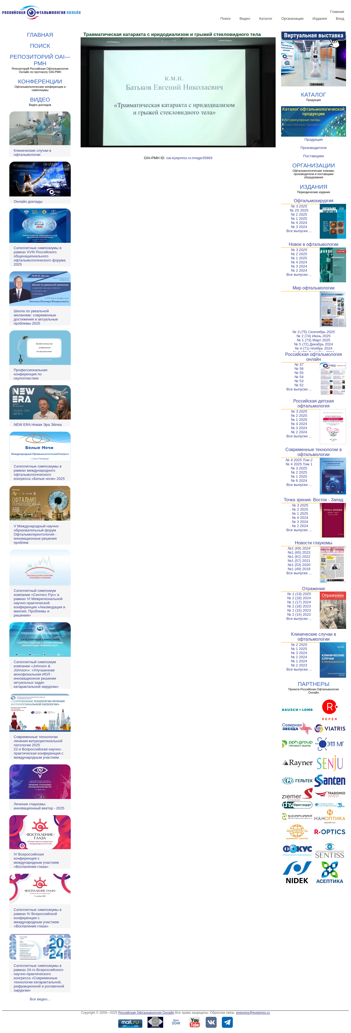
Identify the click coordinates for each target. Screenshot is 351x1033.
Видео (244, 18)
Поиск (225, 18)
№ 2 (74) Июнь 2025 (314, 336)
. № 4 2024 (299, 518)
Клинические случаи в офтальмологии (32, 152)
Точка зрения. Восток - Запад (313, 499)
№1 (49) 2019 (299, 569)
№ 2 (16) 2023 (299, 606)
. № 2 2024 (299, 526)
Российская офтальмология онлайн (313, 357)
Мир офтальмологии (314, 288)
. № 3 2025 (299, 505)
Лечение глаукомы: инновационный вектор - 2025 (39, 806)
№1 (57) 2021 (299, 561)
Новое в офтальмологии (313, 244)
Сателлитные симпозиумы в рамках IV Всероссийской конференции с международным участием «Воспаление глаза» (37, 918)
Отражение (313, 588)
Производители (314, 148)
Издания (320, 18)
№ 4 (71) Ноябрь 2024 (313, 348)
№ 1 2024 (299, 661)
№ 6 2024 (299, 480)
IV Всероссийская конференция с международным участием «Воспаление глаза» (36, 860)
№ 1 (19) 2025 (299, 594)
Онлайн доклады (28, 201)
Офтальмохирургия (313, 200)
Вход (340, 18)
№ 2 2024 (299, 270)
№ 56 (299, 369)
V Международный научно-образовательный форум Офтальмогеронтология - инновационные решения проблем (37, 534)
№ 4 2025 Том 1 (299, 464)
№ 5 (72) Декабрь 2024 (313, 344)
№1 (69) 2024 (299, 548)
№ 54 (299, 377)
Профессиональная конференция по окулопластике (30, 374)
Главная (337, 12)
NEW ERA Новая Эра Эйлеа (38, 425)
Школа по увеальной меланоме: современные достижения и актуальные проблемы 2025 (36, 317)
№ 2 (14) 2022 (299, 614)
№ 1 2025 (299, 218)
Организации (292, 18)
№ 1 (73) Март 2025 (313, 340)
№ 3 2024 (299, 227)
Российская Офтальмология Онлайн (146, 1013)
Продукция (313, 139)
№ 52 (299, 385)
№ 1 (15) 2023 (299, 610)
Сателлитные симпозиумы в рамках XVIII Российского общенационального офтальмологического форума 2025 (40, 256)
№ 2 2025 (299, 214)
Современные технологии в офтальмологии (313, 452)
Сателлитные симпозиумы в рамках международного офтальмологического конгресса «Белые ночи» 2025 (39, 472)
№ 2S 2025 (299, 210)
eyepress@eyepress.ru (253, 1013)
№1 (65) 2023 (299, 552)
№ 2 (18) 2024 (299, 598)
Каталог (265, 18)
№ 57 (299, 364)
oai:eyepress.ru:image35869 (189, 158)
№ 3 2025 (299, 206)
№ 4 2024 (299, 223)
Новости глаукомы (313, 543)
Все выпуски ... (299, 231)
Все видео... (40, 999)
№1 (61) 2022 (299, 557)
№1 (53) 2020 (299, 565)
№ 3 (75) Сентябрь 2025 (313, 332)
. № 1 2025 (299, 513)
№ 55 (299, 373)
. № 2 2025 (299, 509)
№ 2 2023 (299, 665)
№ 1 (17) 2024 (299, 602)
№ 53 (299, 381)
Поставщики (313, 156)
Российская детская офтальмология (313, 403)
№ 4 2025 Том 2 (299, 460)
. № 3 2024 (299, 522)
